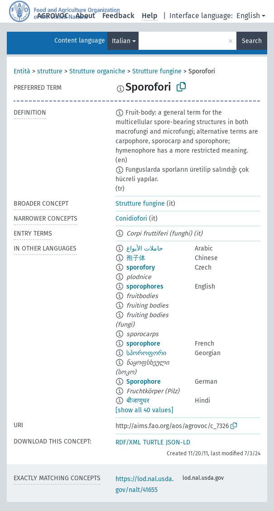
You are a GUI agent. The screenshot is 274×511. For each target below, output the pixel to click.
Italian (121, 41)
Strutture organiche (97, 71)
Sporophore (143, 382)
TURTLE (153, 442)
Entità (22, 71)
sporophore (143, 343)
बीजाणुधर (137, 401)
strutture (49, 71)
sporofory (140, 267)
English (248, 15)
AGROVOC (52, 15)
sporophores (144, 286)
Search (252, 41)
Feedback (118, 15)
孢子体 (135, 258)
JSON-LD (178, 442)
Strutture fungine (157, 71)
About (85, 15)
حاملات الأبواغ (144, 248)
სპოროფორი (146, 353)
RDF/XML (128, 442)
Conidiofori (131, 218)
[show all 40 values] (144, 410)
